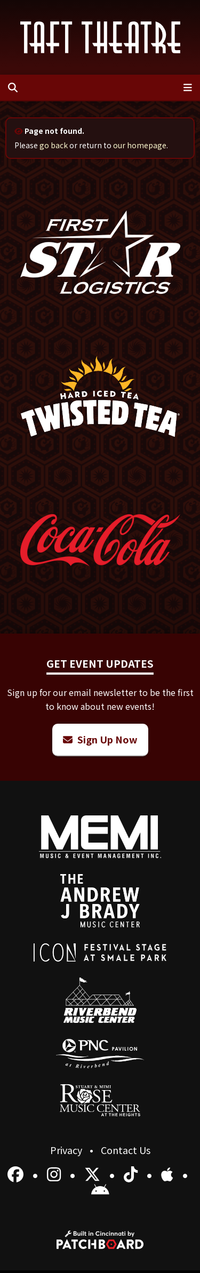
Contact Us (125, 1150)
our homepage (139, 145)
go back (53, 145)
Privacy (67, 1150)
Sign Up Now (100, 739)
